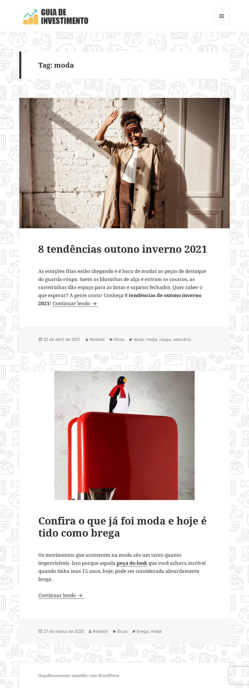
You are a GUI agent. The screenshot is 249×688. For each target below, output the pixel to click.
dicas (139, 339)
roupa (165, 339)
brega (142, 631)
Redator (97, 339)
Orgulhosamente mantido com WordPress (78, 675)
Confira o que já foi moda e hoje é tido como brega (122, 526)
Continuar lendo (75, 303)
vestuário (182, 339)
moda (151, 339)
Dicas (119, 339)
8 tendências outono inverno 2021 (122, 249)
